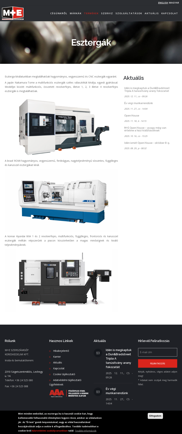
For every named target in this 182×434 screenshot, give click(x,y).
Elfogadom (155, 416)
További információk (85, 430)
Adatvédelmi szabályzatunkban (50, 430)
